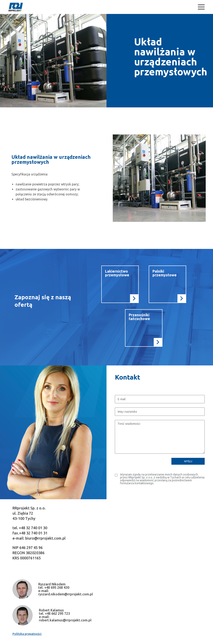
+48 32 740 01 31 (33, 533)
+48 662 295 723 (57, 613)
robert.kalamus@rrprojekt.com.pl (65, 620)
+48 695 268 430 (56, 587)
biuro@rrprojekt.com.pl (45, 538)
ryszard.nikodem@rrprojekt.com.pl (65, 594)
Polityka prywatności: (27, 634)
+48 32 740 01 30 (33, 528)
